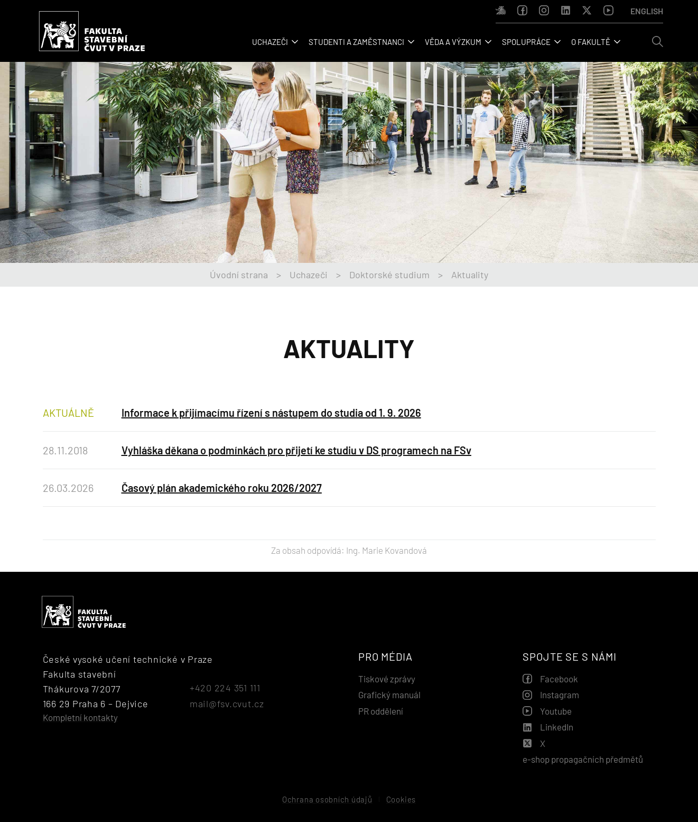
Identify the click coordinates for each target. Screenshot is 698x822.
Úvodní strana (239, 274)
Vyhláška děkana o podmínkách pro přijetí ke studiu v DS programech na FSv (296, 450)
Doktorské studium (389, 274)
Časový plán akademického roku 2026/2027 (222, 487)
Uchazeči (309, 274)
